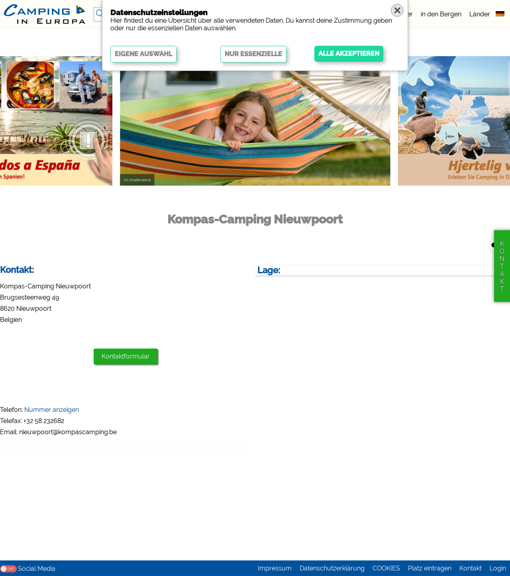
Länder (479, 14)
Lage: (268, 270)
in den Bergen (441, 14)
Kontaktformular (126, 356)
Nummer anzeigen (51, 409)
